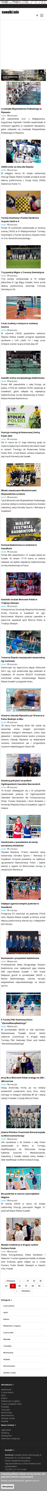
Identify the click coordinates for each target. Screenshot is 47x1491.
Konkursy (5, 1432)
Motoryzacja (8, 1352)
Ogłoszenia (6, 1430)
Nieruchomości (9, 1366)
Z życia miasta (8, 1305)
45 (14, 1286)
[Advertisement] (23, 44)
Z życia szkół (8, 1332)
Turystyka (7, 1346)
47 (27, 1286)
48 (33, 1286)
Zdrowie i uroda (9, 1372)
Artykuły (6, 1359)
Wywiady (6, 1339)
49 (40, 1286)
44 (7, 1286)
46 (20, 1286)
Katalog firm (6, 1435)
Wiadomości (6, 1389)
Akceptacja (7, 1486)
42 (35, 1281)
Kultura (6, 1319)
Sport (4, 116)
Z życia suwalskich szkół (11, 1404)
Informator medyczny (10, 1438)
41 (29, 1281)
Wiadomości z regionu (12, 1325)
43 (41, 1281)
